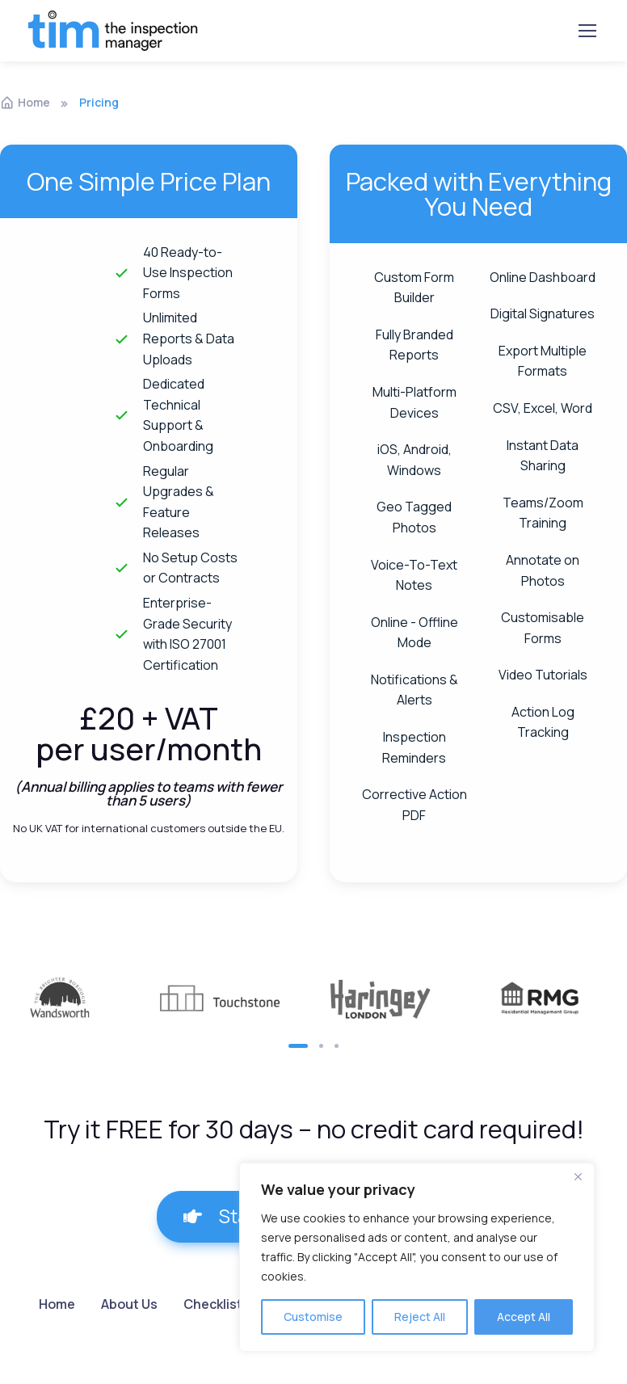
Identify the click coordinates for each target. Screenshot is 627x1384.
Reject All (419, 1316)
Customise (313, 1316)
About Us (129, 1304)
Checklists (216, 1304)
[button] (298, 1046)
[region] (417, 1257)
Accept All (523, 1316)
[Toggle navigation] (586, 30)
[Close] (577, 1176)
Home (25, 102)
